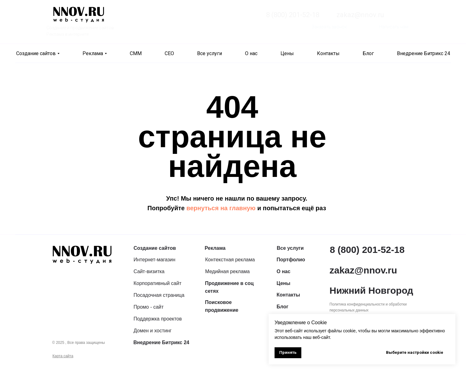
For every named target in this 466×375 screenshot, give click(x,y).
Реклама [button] (92, 53)
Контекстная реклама (230, 259)
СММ (136, 53)
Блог (368, 53)
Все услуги (209, 53)
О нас (251, 53)
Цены (287, 53)
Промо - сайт (149, 307)
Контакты (328, 53)
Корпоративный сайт (157, 283)
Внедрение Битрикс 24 (423, 53)
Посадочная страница (159, 295)
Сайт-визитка (149, 271)
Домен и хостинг (153, 330)
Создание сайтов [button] (36, 53)
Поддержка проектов (158, 318)
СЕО (169, 53)
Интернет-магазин (154, 259)
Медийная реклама (227, 271)
